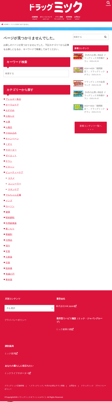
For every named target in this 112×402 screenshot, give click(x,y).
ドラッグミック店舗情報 (14, 386)
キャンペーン (12, 139)
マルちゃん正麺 (13, 195)
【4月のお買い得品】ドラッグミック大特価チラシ (89, 95)
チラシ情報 (59, 19)
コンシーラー (14, 184)
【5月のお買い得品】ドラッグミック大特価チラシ (89, 58)
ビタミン (10, 167)
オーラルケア (12, 105)
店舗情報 (35, 19)
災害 (8, 252)
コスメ (11, 178)
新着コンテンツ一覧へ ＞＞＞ (91, 127)
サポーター (11, 150)
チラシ (9, 162)
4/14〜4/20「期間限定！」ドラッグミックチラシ (89, 71)
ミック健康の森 (65, 329)
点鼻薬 (9, 257)
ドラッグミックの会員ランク (89, 84)
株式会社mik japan (66, 306)
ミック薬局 (11, 354)
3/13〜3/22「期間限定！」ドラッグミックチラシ (89, 108)
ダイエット (11, 156)
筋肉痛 (9, 269)
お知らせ (10, 116)
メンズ (9, 201)
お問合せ (77, 19)
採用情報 (69, 19)
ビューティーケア (14, 173)
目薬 (8, 263)
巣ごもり (10, 229)
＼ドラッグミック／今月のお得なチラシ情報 (46, 386)
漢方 (8, 246)
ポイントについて (46, 19)
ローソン (10, 207)
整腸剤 (9, 235)
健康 (8, 212)
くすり (9, 145)
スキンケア (13, 190)
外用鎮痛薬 (11, 224)
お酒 (8, 122)
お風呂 (9, 128)
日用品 (9, 240)
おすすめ (10, 111)
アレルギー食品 (13, 99)
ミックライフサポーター (18, 374)
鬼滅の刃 (10, 274)
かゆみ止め (11, 133)
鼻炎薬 (9, 280)
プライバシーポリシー (15, 320)
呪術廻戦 (10, 218)
